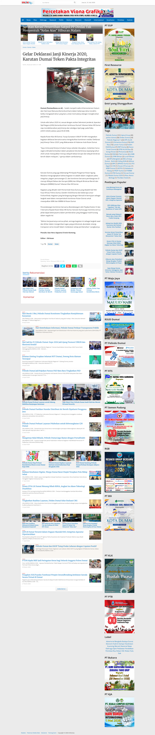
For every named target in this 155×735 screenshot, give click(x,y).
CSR (113, 166)
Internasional (99, 20)
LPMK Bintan (117, 156)
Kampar (122, 644)
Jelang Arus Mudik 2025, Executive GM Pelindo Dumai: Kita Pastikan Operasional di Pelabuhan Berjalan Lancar (114, 227)
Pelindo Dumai (111, 135)
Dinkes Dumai (125, 137)
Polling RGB (122, 161)
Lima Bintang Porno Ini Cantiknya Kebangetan (114, 188)
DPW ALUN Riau (125, 149)
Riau (35, 20)
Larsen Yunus (119, 145)
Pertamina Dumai (120, 142)
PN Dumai (122, 152)
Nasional (53, 20)
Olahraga (43, 20)
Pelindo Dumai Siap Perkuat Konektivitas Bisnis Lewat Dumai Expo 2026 (33, 465)
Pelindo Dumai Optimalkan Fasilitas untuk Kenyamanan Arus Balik (45, 43)
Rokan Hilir (120, 651)
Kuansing (110, 646)
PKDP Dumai (119, 171)
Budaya (125, 641)
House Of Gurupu (124, 166)
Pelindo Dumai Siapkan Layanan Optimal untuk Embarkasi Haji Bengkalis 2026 (60, 465)
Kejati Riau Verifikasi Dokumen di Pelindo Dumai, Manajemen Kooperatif (30, 525)
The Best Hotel (122, 178)
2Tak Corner (122, 154)
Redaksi (23, 733)
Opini (115, 648)
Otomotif (87, 20)
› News (33, 47)
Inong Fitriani (111, 152)
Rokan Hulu (129, 651)
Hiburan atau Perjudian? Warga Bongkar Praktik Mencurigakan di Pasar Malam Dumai (92, 526)
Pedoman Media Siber (33, 733)
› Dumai (29, 47)
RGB (114, 154)
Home (24, 47)
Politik (61, 20)
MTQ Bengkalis (114, 159)
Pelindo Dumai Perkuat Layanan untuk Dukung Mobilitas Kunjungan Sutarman (38, 403)
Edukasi (69, 20)
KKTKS (120, 168)
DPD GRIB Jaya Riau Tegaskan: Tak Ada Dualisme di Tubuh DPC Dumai (51, 525)
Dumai (50, 244)
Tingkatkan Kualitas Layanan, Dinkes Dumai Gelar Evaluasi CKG (49, 500)
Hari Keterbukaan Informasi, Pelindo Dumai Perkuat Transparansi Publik (67, 328)
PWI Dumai (116, 173)
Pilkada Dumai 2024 (115, 175)
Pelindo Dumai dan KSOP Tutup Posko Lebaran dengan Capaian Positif (66, 546)
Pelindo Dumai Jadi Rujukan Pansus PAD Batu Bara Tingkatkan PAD (51, 371)
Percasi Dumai (128, 173)
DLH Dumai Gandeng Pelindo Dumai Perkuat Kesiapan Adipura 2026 (87, 465)
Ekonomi (78, 20)
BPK (113, 164)
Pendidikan (129, 648)
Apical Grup (125, 135)
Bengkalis (118, 641)
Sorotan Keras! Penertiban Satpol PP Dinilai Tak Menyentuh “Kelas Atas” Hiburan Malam (57, 28)
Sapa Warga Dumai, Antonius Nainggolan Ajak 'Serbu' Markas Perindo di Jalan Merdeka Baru (114, 271)
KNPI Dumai (121, 147)
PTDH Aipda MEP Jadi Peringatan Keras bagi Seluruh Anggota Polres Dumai (54, 560)
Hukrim (129, 20)
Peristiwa (121, 20)
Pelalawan (121, 648)
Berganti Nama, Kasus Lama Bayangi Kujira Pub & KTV (78, 43)
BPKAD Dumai (123, 164)
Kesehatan (110, 20)
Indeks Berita (61, 589)
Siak (119, 653)
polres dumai (111, 137)
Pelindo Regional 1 (114, 140)
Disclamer (44, 733)
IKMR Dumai (110, 168)
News (29, 20)
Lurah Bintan (129, 156)
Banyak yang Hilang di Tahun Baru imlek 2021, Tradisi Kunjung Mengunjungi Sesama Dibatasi (114, 218)
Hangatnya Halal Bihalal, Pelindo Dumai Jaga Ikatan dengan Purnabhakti (53, 438)
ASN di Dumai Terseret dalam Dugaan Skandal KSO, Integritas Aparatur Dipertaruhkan (114, 199)
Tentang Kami (52, 733)
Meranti (117, 646)
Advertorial (110, 641)
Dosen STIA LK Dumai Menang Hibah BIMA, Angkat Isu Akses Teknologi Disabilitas (114, 244)
